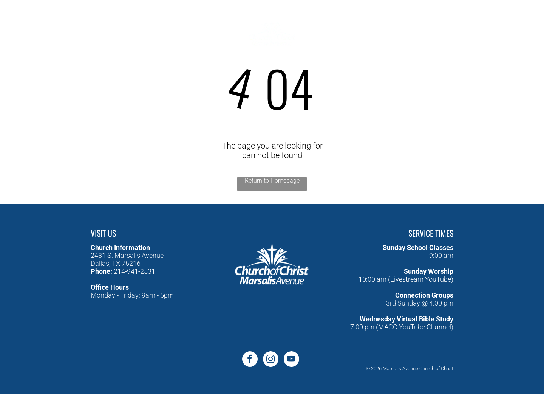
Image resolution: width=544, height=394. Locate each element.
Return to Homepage (272, 180)
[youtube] (48, 26)
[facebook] (31, 26)
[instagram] (65, 26)
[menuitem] (173, 20)
